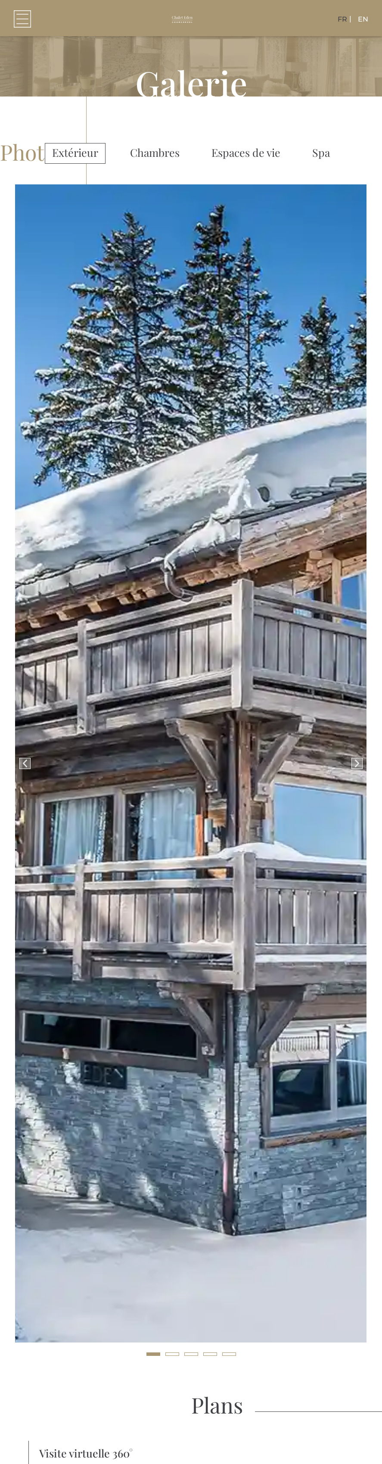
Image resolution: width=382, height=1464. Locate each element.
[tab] (75, 153)
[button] (22, 19)
